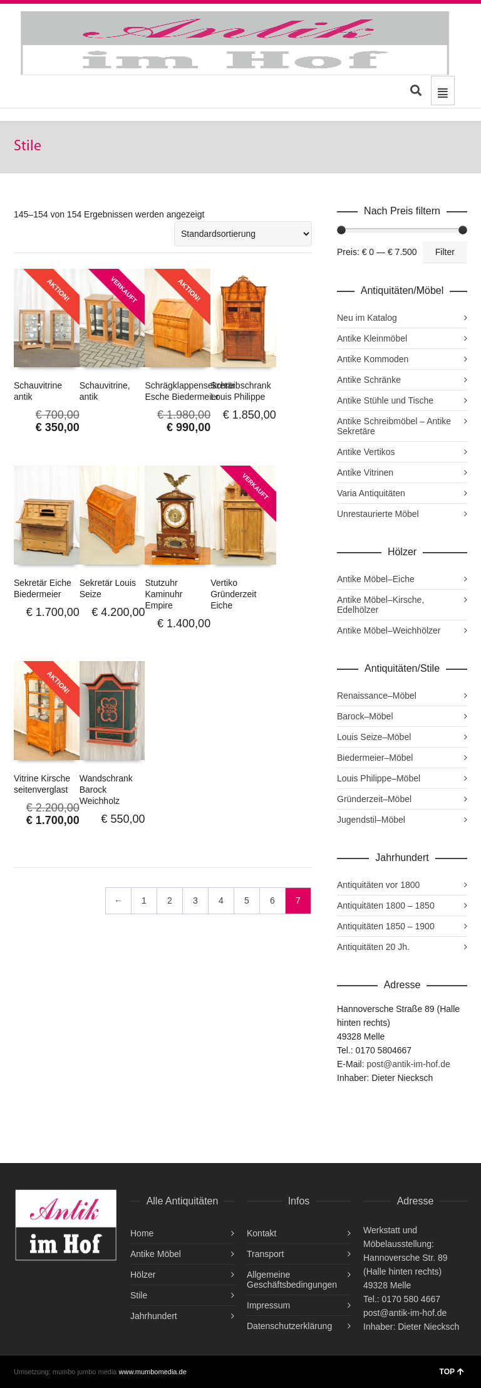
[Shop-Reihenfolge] (243, 233)
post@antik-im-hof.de (408, 1064)
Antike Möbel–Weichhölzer (389, 630)
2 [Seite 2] (169, 900)
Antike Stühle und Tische (385, 400)
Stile (138, 1295)
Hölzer (142, 1275)
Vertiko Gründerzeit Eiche (233, 594)
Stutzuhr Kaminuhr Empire (163, 594)
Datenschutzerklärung (289, 1326)
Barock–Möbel (365, 716)
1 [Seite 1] (144, 900)
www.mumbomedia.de (153, 1371)
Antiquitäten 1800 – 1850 (386, 905)
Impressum (268, 1305)
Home (141, 1233)
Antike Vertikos (366, 452)
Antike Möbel (155, 1254)
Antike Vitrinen (365, 472)
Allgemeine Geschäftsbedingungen (292, 1280)
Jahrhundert (153, 1316)
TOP (452, 1371)
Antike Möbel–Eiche (376, 579)
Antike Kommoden (372, 359)
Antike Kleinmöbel (372, 338)
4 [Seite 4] (221, 900)
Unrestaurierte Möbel (378, 514)
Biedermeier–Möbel (375, 758)
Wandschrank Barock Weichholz (106, 789)
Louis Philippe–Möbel (378, 778)
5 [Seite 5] (246, 900)
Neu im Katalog (367, 318)
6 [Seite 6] (272, 900)
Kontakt (261, 1233)
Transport (265, 1254)
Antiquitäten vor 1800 (378, 885)
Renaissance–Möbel (376, 696)
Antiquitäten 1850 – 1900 (386, 926)
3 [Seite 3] (195, 900)
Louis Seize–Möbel (374, 737)
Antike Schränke (369, 380)
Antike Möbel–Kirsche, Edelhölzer (380, 605)
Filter (445, 252)
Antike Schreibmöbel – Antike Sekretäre (394, 426)
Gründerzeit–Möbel (374, 799)
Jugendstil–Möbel (371, 820)
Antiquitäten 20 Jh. (373, 947)
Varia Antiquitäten (371, 493)
